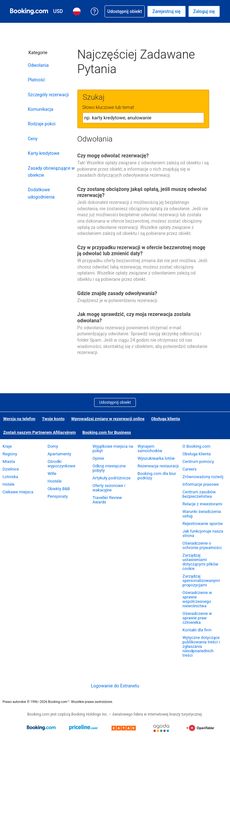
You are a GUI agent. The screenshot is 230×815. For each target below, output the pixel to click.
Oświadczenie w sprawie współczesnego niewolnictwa (197, 599)
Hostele (54, 481)
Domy (52, 446)
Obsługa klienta (165, 418)
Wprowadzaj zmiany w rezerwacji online (107, 418)
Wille (51, 473)
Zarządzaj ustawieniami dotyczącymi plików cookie (201, 562)
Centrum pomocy (198, 461)
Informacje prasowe (201, 484)
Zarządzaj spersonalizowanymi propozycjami (201, 580)
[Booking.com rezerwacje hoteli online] (29, 11)
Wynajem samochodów (149, 448)
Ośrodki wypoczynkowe (61, 463)
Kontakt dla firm (197, 630)
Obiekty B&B (58, 488)
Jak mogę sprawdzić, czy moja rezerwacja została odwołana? (134, 317)
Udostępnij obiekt (115, 402)
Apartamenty (59, 454)
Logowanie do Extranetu (115, 685)
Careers (190, 469)
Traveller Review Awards (107, 499)
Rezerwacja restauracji (158, 466)
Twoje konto (53, 418)
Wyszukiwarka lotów (156, 458)
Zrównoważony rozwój (203, 476)
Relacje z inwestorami (202, 504)
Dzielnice (11, 469)
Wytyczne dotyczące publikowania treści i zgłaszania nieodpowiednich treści (201, 646)
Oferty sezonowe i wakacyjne (109, 487)
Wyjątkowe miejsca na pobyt (113, 448)
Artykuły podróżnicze (112, 478)
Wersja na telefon (19, 418)
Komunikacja (40, 109)
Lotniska (10, 476)
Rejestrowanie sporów (203, 523)
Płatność (36, 79)
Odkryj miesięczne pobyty (109, 468)
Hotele (9, 484)
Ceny (33, 138)
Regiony (10, 454)
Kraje (7, 446)
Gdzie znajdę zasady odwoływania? (117, 293)
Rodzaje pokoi (42, 123)
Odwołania (38, 65)
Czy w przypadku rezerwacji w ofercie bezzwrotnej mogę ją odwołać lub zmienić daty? (141, 250)
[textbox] (143, 117)
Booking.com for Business (106, 432)
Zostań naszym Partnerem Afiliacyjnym (39, 432)
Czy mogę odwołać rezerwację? (113, 156)
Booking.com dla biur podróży (156, 475)
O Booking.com (196, 446)
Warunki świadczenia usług (202, 513)
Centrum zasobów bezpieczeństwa (199, 494)
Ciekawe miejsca (18, 492)
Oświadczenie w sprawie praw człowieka (197, 618)
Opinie (98, 458)
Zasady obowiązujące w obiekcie (51, 172)
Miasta (9, 461)
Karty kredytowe (43, 153)
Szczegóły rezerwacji (48, 94)
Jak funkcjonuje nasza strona (203, 533)
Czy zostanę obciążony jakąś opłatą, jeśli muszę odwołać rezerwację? (142, 192)
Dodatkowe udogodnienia (41, 193)
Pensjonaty (57, 496)
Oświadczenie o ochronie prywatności (202, 545)
